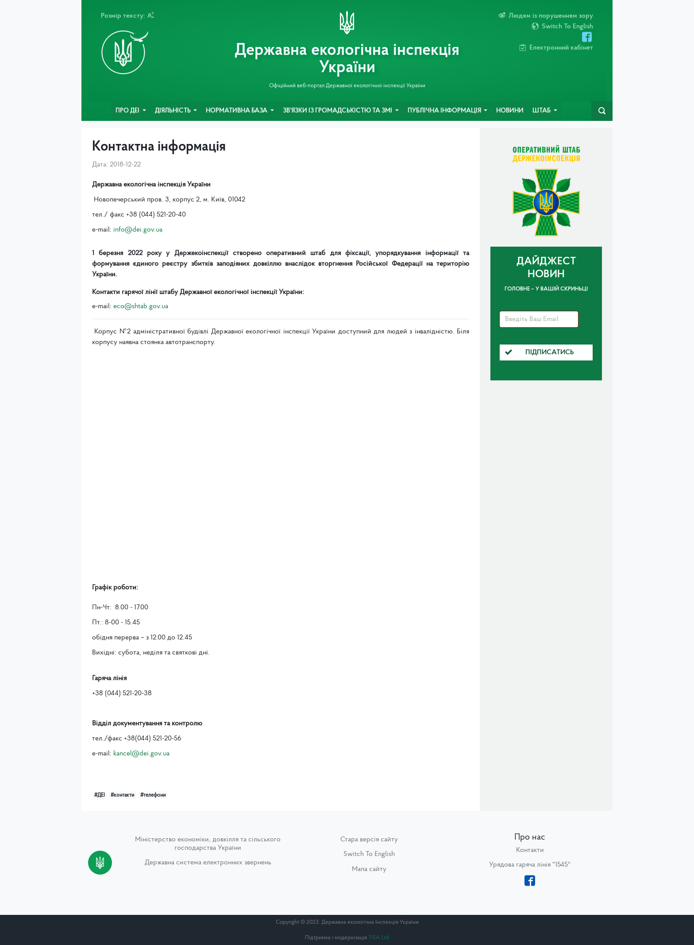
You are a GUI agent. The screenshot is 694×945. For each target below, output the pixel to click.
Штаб (542, 111)
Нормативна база (237, 111)
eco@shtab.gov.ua (140, 306)
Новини (510, 111)
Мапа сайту (369, 869)
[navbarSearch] (602, 111)
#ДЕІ (99, 795)
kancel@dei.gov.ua (141, 753)
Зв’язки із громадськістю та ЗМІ (338, 111)
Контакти (530, 850)
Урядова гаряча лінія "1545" (530, 864)
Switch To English (369, 854)
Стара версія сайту (369, 839)
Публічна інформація (445, 111)
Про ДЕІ (128, 111)
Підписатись (539, 352)
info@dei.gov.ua (137, 229)
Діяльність (173, 111)
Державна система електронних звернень (208, 862)
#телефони (153, 795)
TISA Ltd (378, 938)
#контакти (122, 795)
